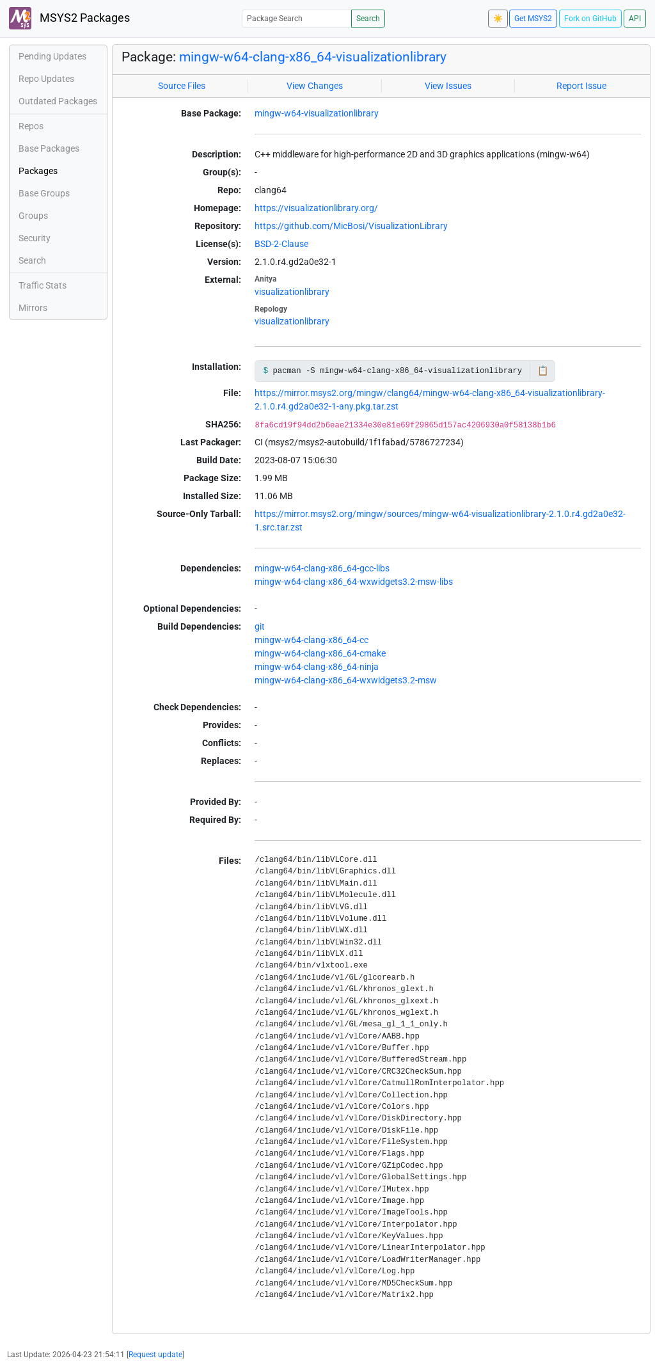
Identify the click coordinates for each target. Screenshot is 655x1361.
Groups (33, 216)
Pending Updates (52, 56)
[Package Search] (297, 18)
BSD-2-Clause (281, 244)
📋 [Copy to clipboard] (542, 370)
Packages (38, 171)
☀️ (498, 18)
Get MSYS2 (533, 18)
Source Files (181, 86)
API (635, 18)
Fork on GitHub (590, 18)
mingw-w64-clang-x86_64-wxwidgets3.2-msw (346, 680)
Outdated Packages (58, 101)
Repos (31, 126)
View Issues (448, 86)
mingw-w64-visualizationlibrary (317, 113)
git (260, 626)
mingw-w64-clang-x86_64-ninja (317, 667)
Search (368, 18)
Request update (155, 1354)
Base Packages (49, 148)
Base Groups (44, 193)
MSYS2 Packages (69, 18)
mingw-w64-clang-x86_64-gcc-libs (322, 568)
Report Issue (581, 86)
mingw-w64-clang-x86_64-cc (311, 640)
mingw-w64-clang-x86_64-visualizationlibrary (312, 57)
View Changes (315, 86)
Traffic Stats (43, 285)
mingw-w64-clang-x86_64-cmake (320, 653)
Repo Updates (46, 79)
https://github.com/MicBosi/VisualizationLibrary (351, 226)
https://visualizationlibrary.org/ (316, 208)
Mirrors (33, 308)
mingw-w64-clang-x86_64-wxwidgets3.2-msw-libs (354, 582)
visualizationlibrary (292, 292)
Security (35, 238)
